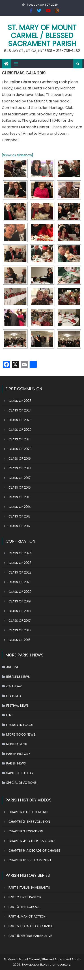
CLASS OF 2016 (20, 487)
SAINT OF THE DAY (20, 773)
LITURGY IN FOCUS (20, 725)
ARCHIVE (12, 667)
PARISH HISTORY (18, 753)
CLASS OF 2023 (20, 420)
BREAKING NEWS (18, 676)
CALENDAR (14, 686)
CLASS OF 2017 (20, 478)
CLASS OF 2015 (19, 497)
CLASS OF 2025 (20, 400)
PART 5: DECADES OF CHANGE (31, 926)
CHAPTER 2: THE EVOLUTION (29, 821)
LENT (9, 715)
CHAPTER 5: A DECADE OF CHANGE (34, 850)
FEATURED (13, 696)
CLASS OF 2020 (20, 449)
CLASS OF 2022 (20, 429)
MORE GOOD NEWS (20, 734)
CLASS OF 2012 (19, 526)
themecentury (60, 964)
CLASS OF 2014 (20, 506)
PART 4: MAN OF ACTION (27, 916)
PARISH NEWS (16, 763)
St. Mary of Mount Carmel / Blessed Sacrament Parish (42, 35)
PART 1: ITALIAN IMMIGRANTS (29, 887)
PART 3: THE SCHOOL (24, 907)
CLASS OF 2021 (19, 439)
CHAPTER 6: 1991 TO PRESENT (30, 860)
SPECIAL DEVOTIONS (21, 782)
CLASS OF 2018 (20, 468)
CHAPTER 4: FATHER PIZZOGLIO (32, 841)
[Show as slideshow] (17, 155)
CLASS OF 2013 (19, 516)
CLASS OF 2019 (20, 458)
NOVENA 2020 (16, 744)
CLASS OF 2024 (20, 410)
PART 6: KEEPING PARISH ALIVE (30, 935)
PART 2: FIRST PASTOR (25, 897)
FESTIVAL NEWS (17, 705)
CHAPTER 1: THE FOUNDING (28, 812)
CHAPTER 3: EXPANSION (26, 831)
